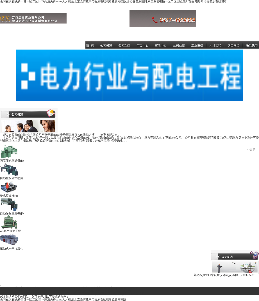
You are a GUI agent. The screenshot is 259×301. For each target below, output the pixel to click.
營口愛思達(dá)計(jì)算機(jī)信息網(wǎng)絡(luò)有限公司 (109, 293)
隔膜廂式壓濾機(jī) (12, 159)
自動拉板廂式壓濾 (11, 177)
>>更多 (250, 149)
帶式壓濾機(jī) (9, 194)
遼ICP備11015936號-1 (67, 288)
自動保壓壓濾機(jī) (12, 212)
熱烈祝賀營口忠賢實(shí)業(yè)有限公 (217, 275)
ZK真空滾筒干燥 (10, 229)
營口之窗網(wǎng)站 (39, 293)
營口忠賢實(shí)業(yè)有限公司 (33, 288)
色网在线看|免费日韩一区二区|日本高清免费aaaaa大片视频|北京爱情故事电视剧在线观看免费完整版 (63, 299)
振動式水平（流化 (11, 247)
